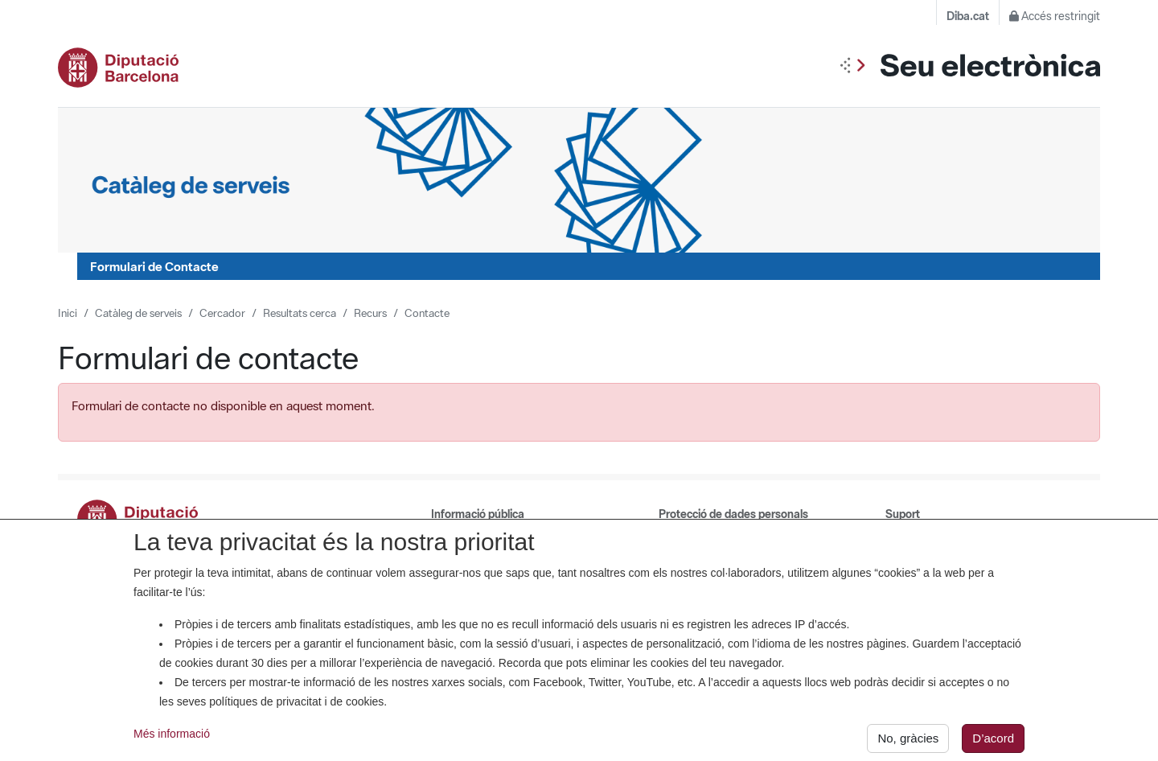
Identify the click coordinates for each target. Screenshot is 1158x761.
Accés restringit (1054, 16)
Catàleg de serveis (138, 313)
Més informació (171, 737)
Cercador (222, 313)
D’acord (993, 742)
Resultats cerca (299, 313)
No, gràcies (907, 742)
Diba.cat (968, 16)
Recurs (370, 313)
